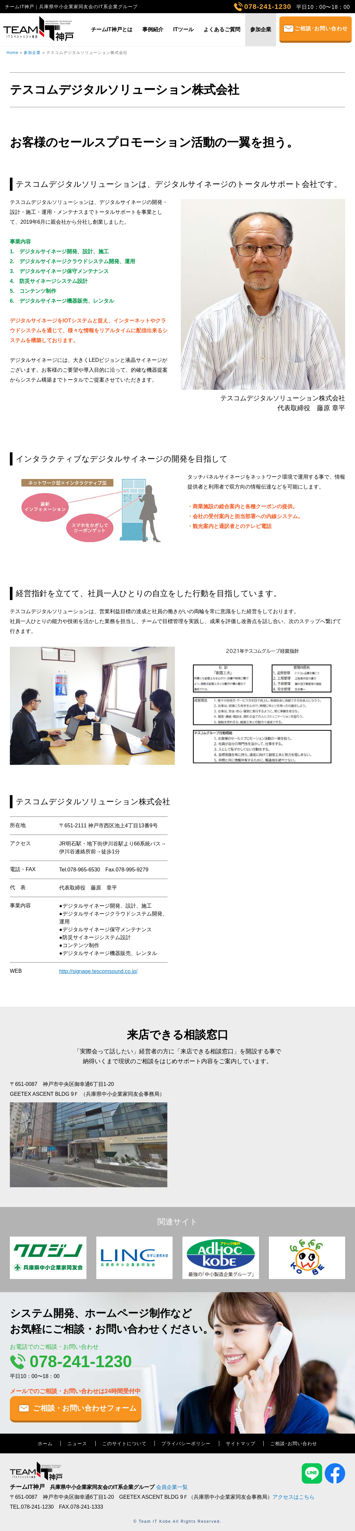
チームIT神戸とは (111, 29)
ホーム (45, 1443)
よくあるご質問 (221, 29)
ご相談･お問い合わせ (321, 28)
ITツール (183, 29)
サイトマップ (240, 1443)
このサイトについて (124, 1443)
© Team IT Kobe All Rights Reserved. (177, 1521)
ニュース (77, 1443)
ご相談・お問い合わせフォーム (85, 1408)
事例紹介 (152, 29)
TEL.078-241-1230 (32, 1507)
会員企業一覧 (172, 1487)
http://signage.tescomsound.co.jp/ (98, 971)
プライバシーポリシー (186, 1443)
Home (12, 52)
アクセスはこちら (293, 1497)
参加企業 (260, 29)
